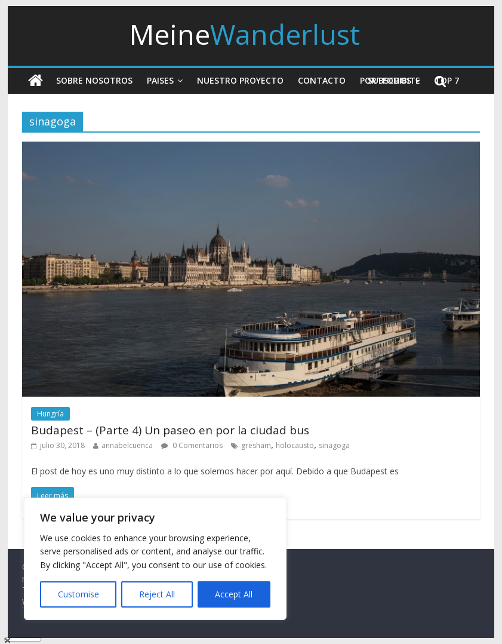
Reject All (157, 594)
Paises (160, 80)
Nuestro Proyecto (240, 80)
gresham (256, 445)
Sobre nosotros (94, 80)
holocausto (295, 445)
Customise (78, 594)
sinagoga (334, 445)
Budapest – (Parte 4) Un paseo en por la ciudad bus (170, 430)
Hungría (50, 414)
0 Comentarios (192, 445)
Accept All (233, 594)
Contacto (322, 80)
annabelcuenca (127, 445)
